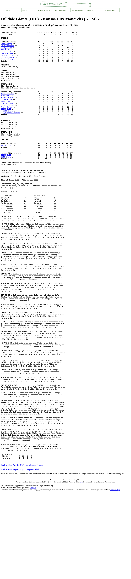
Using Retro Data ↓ (110, 10)
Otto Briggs (6, 46)
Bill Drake (8, 127)
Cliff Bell (6, 124)
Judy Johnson (7, 55)
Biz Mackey (6, 53)
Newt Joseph (6, 115)
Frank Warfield (8, 62)
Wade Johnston (7, 106)
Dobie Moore (6, 113)
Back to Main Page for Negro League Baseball (20, 555)
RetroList (33, 574)
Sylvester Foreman (11, 129)
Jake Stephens (7, 49)
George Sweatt (7, 120)
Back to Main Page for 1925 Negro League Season (22, 551)
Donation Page (115, 576)
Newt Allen (6, 108)
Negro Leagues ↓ (60, 10)
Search (24, 10)
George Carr (6, 51)
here (81, 568)
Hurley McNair (7, 111)
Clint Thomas (7, 58)
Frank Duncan (7, 122)
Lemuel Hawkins (8, 118)
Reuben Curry (7, 65)
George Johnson (8, 60)
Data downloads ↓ (77, 10)
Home (8, 10)
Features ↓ (90, 10)
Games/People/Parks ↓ (45, 10)
